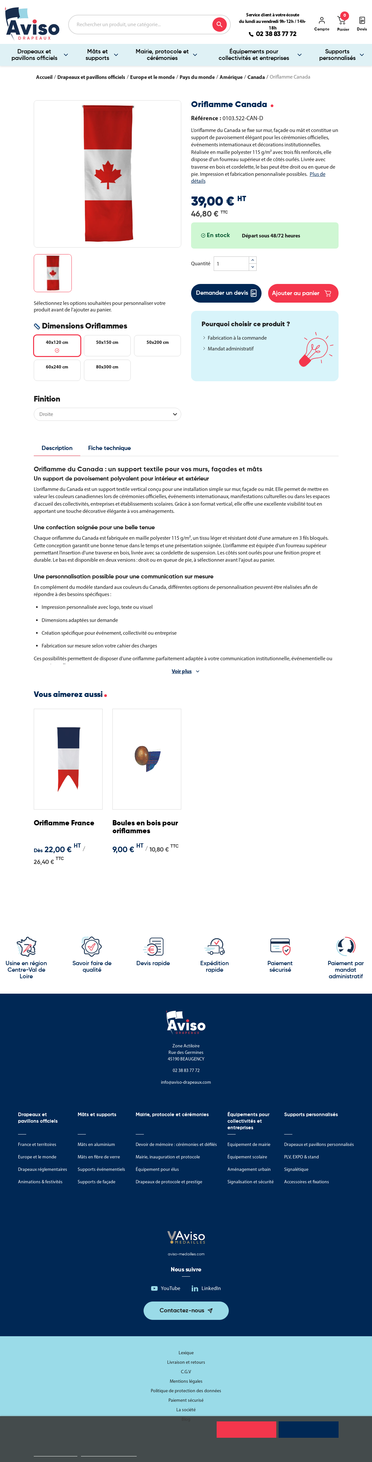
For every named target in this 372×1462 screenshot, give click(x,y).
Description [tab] (57, 448)
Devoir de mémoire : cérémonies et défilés (176, 1144)
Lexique (186, 1353)
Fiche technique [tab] (109, 448)
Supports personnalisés (337, 55)
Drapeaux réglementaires (42, 1169)
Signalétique (296, 1169)
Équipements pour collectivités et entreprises (254, 55)
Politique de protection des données (186, 1391)
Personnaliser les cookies (109, 1453)
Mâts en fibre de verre (99, 1157)
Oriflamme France (64, 823)
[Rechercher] (149, 24)
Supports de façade (96, 1182)
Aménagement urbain (249, 1169)
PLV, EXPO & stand (301, 1157)
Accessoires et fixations (306, 1182)
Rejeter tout (246, 1429)
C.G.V (186, 1372)
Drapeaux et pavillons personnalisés (319, 1144)
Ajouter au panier (301, 293)
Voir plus (182, 671)
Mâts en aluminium (96, 1144)
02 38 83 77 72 (276, 34)
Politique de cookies (55, 1453)
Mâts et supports (97, 55)
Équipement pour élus (157, 1169)
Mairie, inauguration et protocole (168, 1157)
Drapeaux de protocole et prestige (169, 1182)
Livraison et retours (186, 1362)
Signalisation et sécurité (250, 1182)
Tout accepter (308, 1429)
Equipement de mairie (248, 1144)
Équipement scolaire (247, 1157)
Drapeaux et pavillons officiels (34, 55)
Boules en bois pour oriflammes (145, 827)
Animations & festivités (40, 1182)
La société (186, 1410)
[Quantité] (231, 263)
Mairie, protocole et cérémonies (162, 55)
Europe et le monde (37, 1157)
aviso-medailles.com (186, 1254)
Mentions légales (186, 1381)
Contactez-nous (182, 1311)
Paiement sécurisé (186, 1400)
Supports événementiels (101, 1169)
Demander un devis (226, 293)
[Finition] (107, 414)
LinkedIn (211, 1288)
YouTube (170, 1288)
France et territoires (37, 1144)
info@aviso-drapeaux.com (186, 1082)
